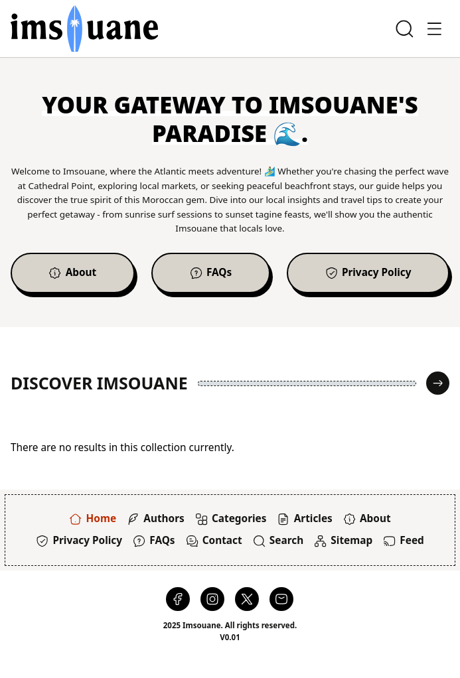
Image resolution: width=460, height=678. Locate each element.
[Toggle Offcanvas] (434, 29)
